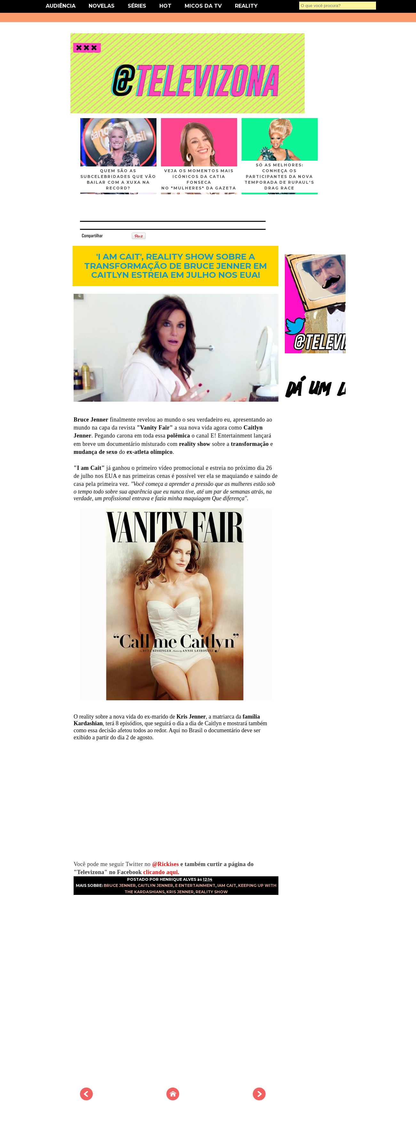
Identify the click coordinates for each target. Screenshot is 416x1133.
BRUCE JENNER (120, 885)
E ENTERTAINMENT (195, 885)
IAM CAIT (226, 885)
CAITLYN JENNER (155, 885)
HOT (165, 6)
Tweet (113, 235)
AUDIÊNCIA (61, 6)
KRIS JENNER (180, 891)
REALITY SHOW (212, 891)
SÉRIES (137, 6)
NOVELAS (102, 6)
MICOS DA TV (203, 6)
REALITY (246, 6)
